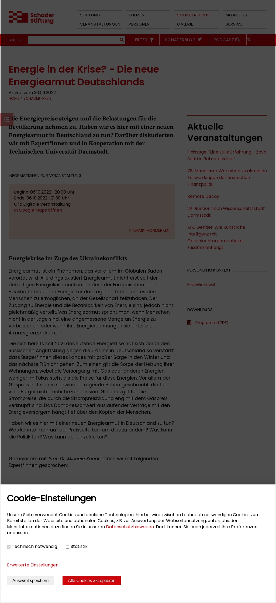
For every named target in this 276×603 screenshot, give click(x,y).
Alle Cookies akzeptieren (91, 580)
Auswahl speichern (30, 580)
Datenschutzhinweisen (130, 527)
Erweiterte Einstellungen (32, 565)
